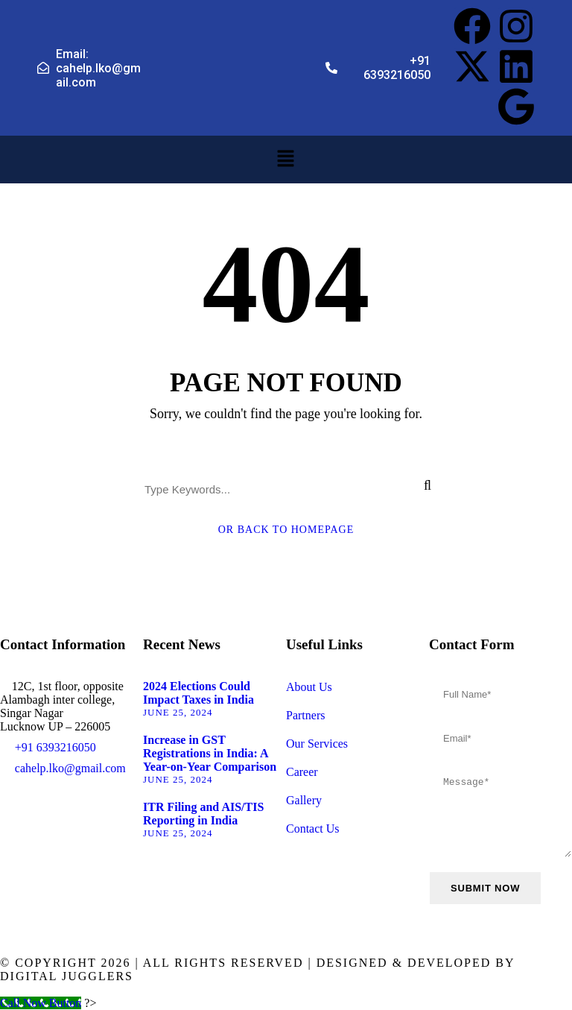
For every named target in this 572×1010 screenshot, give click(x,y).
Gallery (304, 800)
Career (302, 772)
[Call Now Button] (40, 1003)
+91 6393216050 (55, 747)
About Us (309, 687)
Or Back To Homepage (286, 529)
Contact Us (313, 828)
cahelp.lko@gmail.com (70, 768)
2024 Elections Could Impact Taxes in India (198, 693)
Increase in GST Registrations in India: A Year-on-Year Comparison (209, 753)
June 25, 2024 (178, 712)
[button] (286, 159)
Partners (305, 715)
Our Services (317, 743)
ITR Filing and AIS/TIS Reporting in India (203, 814)
